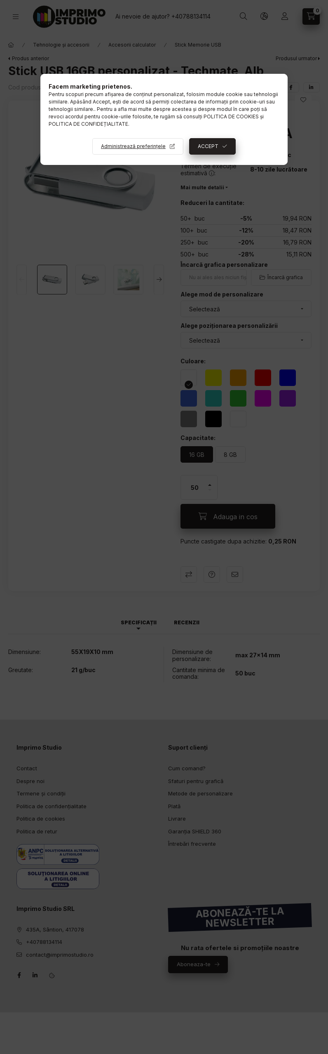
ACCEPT (208, 146)
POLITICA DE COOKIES (231, 116)
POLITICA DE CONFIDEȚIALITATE (88, 124)
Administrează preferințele (133, 146)
